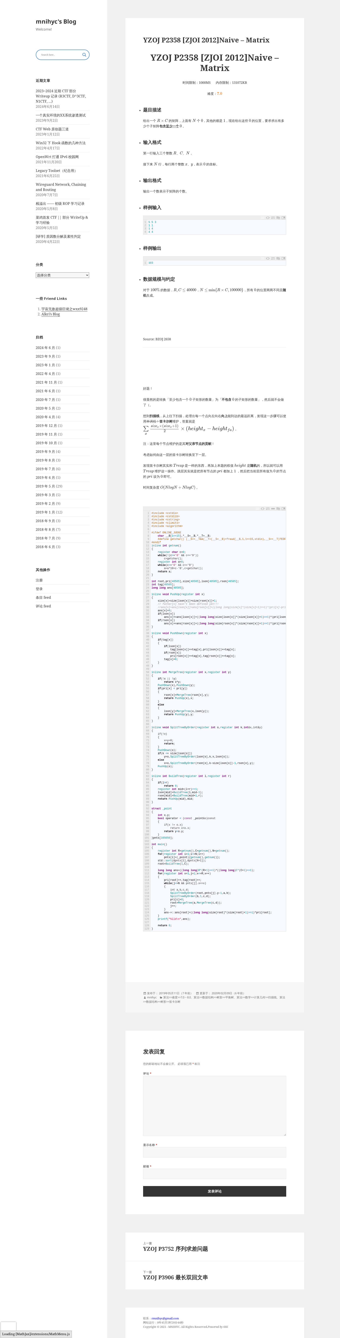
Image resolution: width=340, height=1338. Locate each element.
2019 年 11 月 (46, 434)
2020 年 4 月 (45, 416)
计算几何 (259, 997)
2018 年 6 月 (45, 546)
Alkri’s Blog (50, 314)
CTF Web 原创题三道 (52, 129)
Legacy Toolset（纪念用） (57, 170)
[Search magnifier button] (84, 55)
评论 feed (43, 606)
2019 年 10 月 (46, 442)
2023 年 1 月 (45, 364)
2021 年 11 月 (46, 382)
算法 (166, 997)
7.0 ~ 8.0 (186, 997)
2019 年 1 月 (45, 512)
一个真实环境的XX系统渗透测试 (61, 115)
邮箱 (147, 1166)
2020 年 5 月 (45, 408)
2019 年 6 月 (45, 477)
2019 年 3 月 (45, 494)
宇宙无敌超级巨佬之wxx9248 (64, 309)
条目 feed (43, 597)
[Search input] (60, 55)
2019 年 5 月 (45, 486)
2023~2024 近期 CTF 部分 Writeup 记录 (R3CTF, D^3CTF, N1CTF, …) (61, 96)
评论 (147, 1073)
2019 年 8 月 (45, 460)
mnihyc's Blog (56, 21)
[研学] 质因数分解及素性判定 (58, 236)
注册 (39, 580)
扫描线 (272, 997)
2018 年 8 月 (45, 529)
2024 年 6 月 (45, 347)
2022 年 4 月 (45, 373)
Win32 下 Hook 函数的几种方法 (61, 142)
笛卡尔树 (174, 1002)
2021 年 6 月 (45, 390)
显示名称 (150, 1145)
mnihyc (152, 997)
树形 (219, 997)
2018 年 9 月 (45, 520)
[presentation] (8, 1328)
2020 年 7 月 (45, 399)
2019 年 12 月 (46, 425)
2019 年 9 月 (45, 451)
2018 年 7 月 (45, 538)
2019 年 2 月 (45, 503)
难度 (175, 997)
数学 (248, 997)
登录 (39, 588)
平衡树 (229, 997)
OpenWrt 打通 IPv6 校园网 (57, 156)
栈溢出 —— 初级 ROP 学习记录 (60, 203)
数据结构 (208, 997)
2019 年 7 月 (45, 468)
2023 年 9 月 (45, 356)
